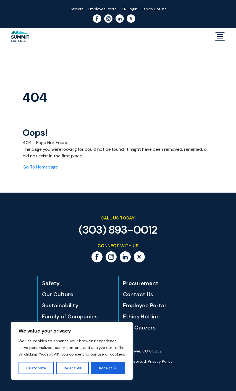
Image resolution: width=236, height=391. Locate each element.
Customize (36, 368)
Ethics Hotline (154, 8)
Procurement (140, 283)
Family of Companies (70, 316)
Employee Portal (102, 8)
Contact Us (138, 294)
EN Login (129, 8)
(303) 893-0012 (118, 230)
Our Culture (58, 294)
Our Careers (139, 327)
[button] (220, 36)
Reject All (72, 368)
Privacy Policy (160, 361)
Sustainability (60, 305)
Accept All (108, 368)
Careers (76, 8)
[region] (72, 351)
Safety (51, 283)
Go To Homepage (40, 167)
